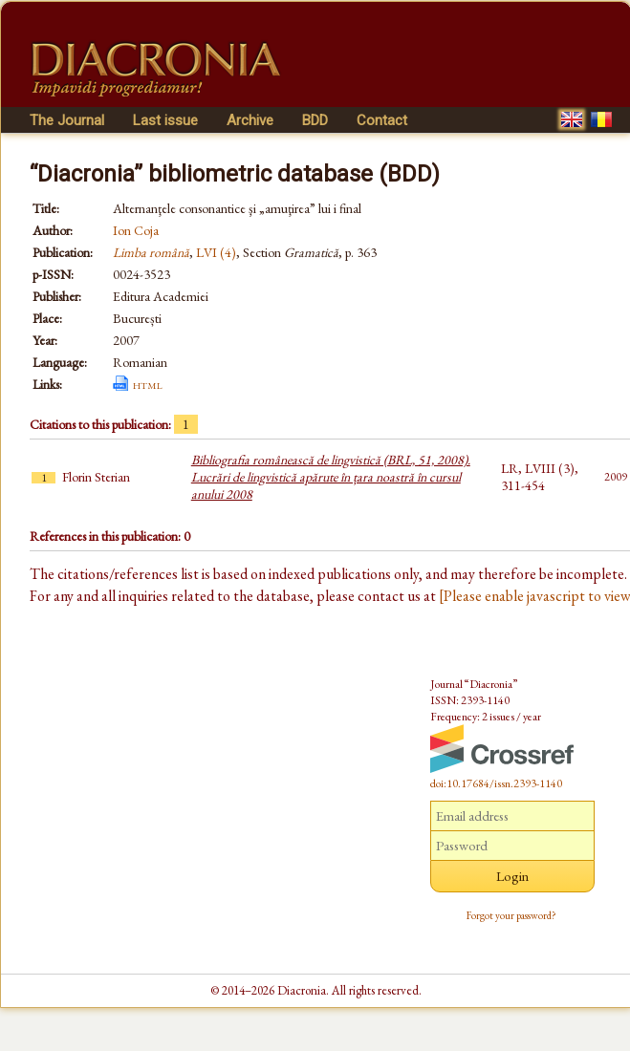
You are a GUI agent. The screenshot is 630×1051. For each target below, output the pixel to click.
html (148, 384)
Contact (382, 120)
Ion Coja (136, 230)
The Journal (67, 120)
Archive (250, 120)
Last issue (165, 120)
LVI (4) (216, 252)
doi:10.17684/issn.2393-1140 (496, 783)
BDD (315, 120)
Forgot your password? (511, 915)
